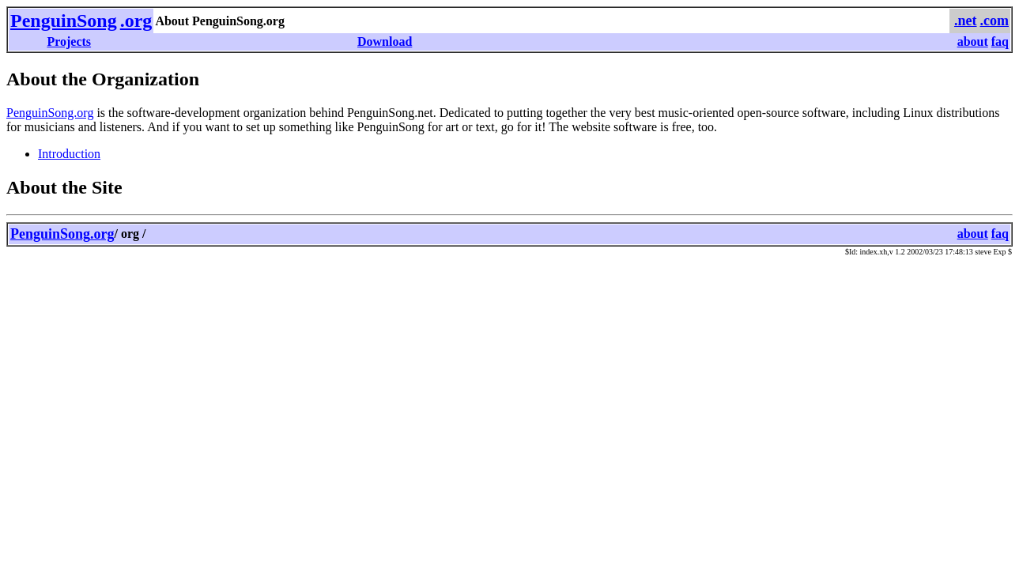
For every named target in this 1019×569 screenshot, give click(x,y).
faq (1000, 41)
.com (994, 20)
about (972, 41)
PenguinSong (63, 20)
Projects (69, 41)
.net (965, 20)
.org (136, 20)
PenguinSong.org (49, 112)
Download (384, 41)
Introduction (69, 153)
